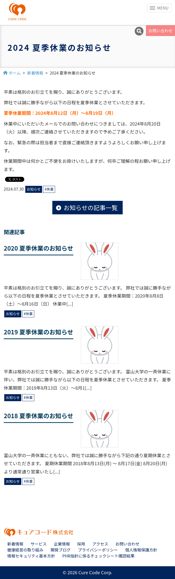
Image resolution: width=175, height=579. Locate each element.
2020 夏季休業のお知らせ (38, 248)
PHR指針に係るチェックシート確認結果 (98, 556)
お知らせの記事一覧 (91, 207)
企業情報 (62, 544)
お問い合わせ (160, 31)
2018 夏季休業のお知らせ (38, 415)
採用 (81, 544)
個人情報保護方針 (141, 550)
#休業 (49, 189)
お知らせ (34, 189)
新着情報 (15, 544)
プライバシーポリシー (98, 550)
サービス (39, 544)
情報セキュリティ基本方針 (31, 556)
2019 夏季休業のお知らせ (38, 331)
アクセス (100, 544)
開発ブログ (61, 550)
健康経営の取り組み (25, 550)
